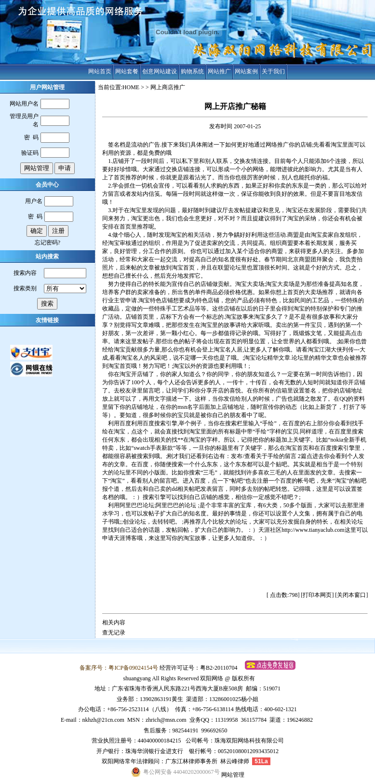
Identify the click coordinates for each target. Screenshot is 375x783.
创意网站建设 (159, 71)
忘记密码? (47, 242)
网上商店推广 (167, 87)
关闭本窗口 (351, 595)
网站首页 (99, 71)
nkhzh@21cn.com (103, 719)
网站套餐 (126, 71)
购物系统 (192, 71)
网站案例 (246, 71)
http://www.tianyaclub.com (313, 529)
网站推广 (219, 71)
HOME (130, 87)
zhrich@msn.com (166, 719)
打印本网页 (317, 595)
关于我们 (273, 71)
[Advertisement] (235, 572)
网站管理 (232, 774)
